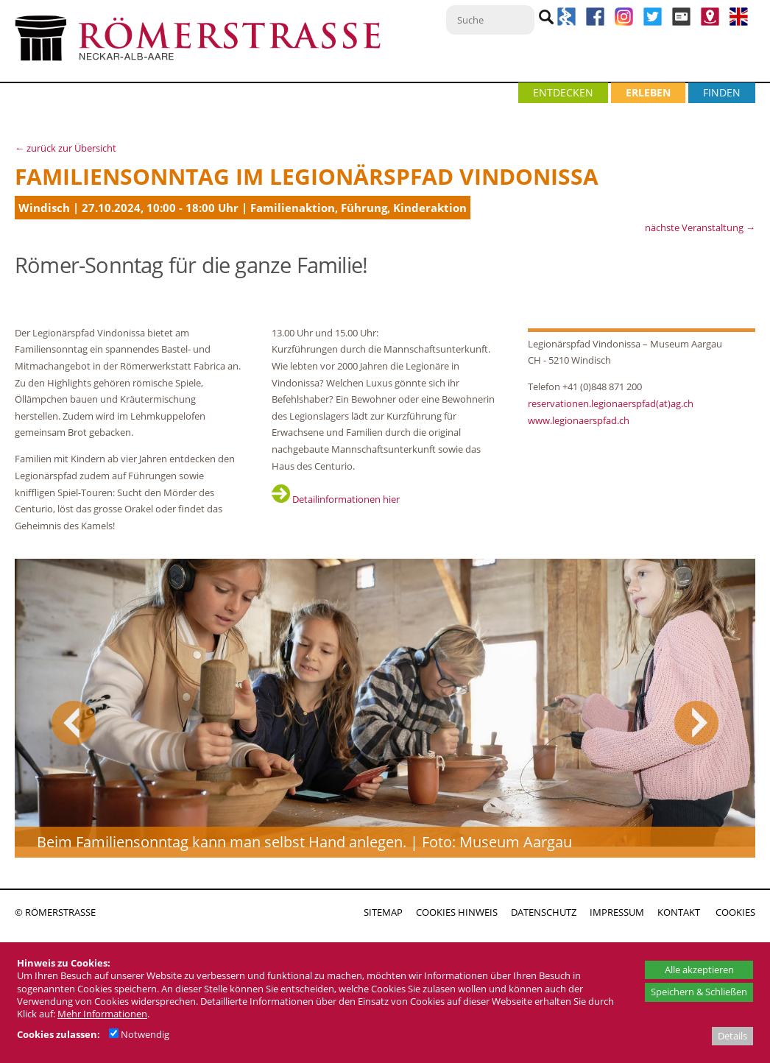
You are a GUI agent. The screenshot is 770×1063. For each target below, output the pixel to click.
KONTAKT (678, 912)
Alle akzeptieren (699, 969)
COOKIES (735, 912)
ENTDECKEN (563, 92)
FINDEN (722, 92)
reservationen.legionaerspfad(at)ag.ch (610, 403)
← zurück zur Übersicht (65, 148)
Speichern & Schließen (699, 991)
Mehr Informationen (102, 1013)
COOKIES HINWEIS (457, 912)
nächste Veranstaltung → (700, 227)
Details (732, 1035)
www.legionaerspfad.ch (578, 420)
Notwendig (139, 1034)
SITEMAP (383, 912)
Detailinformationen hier (336, 499)
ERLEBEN (648, 92)
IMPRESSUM (617, 912)
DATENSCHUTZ (543, 912)
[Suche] (490, 20)
